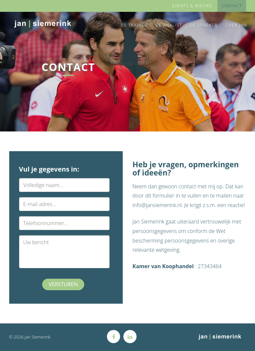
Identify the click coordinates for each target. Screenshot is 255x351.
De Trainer (134, 25)
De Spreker (203, 25)
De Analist (168, 25)
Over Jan (236, 25)
